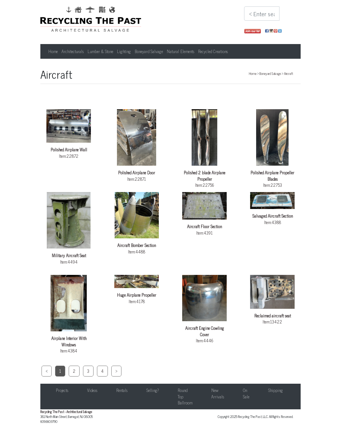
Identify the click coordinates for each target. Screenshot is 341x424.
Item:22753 (272, 148)
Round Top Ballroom (185, 396)
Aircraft (288, 73)
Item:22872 (68, 134)
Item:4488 (136, 223)
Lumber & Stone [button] (100, 51)
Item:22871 (136, 145)
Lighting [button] (124, 51)
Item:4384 (68, 314)
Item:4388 (272, 208)
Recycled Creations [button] (213, 51)
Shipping (275, 390)
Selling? (152, 390)
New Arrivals (217, 393)
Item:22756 (204, 148)
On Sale (246, 393)
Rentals (121, 390)
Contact (308, 390)
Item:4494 (68, 228)
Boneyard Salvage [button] (149, 51)
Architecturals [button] (72, 51)
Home (53, 51)
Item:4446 (204, 309)
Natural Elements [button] (180, 51)
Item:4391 (204, 214)
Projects (62, 390)
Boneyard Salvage (270, 73)
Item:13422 (272, 300)
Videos (92, 390)
